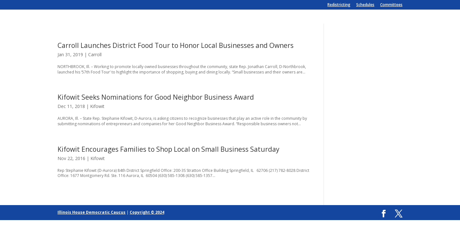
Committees (391, 5)
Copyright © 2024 (147, 212)
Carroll (95, 54)
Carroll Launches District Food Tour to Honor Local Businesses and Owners (175, 45)
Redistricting (338, 5)
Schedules (365, 5)
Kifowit (97, 106)
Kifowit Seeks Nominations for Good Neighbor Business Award (155, 97)
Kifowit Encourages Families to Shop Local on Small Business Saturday (168, 149)
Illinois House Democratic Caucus (91, 212)
